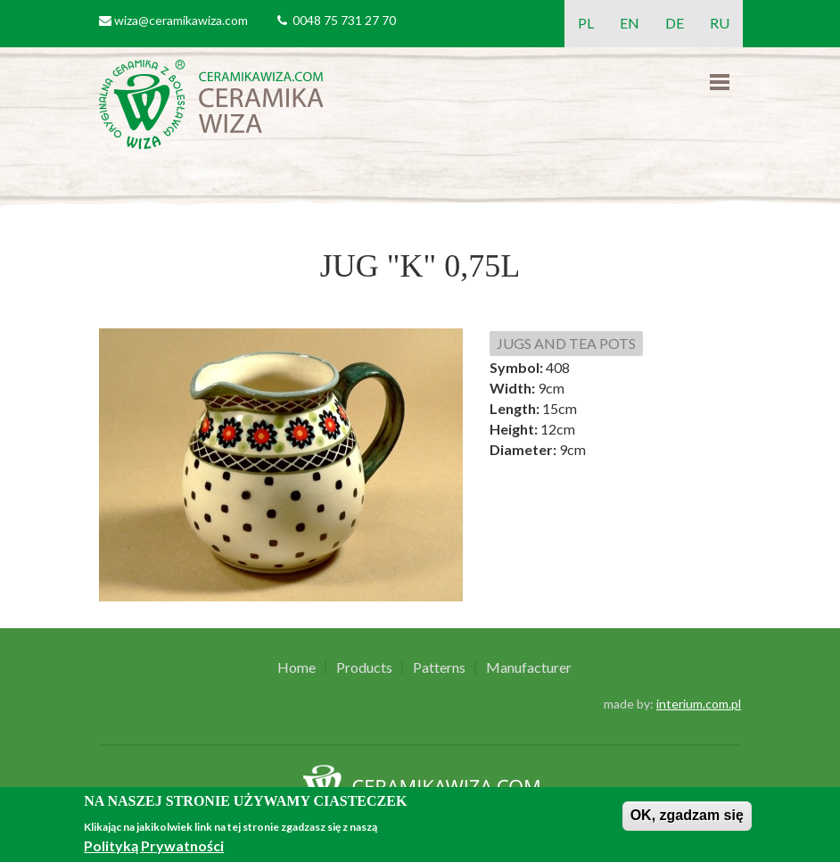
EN (629, 22)
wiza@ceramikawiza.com (181, 20)
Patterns (439, 667)
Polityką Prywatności (154, 845)
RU (719, 22)
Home (296, 667)
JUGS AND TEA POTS (566, 343)
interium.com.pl (698, 703)
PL (586, 22)
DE (674, 22)
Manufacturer (529, 667)
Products (364, 667)
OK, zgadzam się (687, 815)
